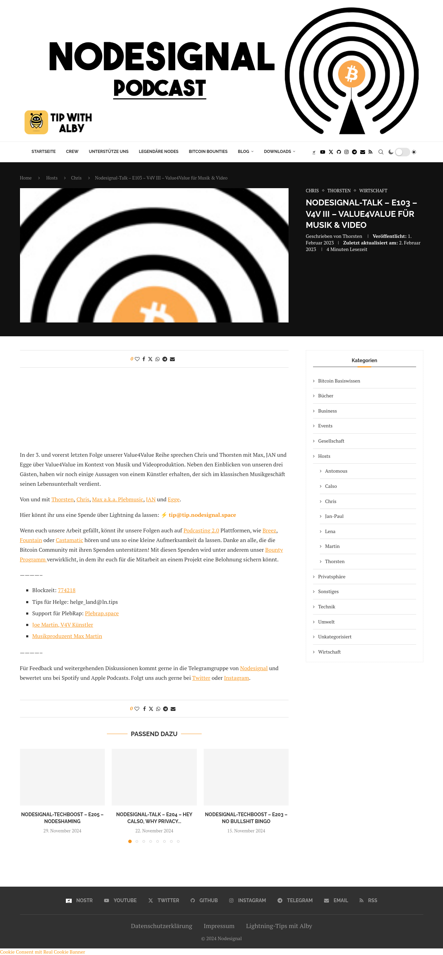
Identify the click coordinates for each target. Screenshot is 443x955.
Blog (243, 151)
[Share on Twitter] (150, 359)
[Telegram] (354, 152)
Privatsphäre (331, 576)
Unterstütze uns (109, 151)
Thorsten (352, 236)
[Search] (380, 152)
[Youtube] (322, 152)
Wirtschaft (329, 651)
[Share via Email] (172, 359)
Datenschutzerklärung (161, 926)
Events (325, 425)
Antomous (336, 470)
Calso (331, 486)
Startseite (44, 151)
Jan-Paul (334, 516)
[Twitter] (331, 152)
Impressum (219, 926)
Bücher (325, 395)
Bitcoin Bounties (208, 151)
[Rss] (370, 152)
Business (327, 410)
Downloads (277, 151)
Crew (72, 151)
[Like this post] (137, 359)
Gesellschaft (331, 440)
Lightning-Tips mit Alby (279, 926)
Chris (76, 178)
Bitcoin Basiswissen (339, 380)
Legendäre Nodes (159, 151)
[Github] (339, 152)
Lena (330, 531)
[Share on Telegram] (164, 359)
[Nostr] (314, 152)
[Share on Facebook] (143, 359)
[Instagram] (346, 152)
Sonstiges (328, 591)
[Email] (362, 152)
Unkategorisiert (335, 636)
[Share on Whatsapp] (157, 359)
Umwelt (326, 621)
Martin (332, 546)
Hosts (52, 178)
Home (26, 178)
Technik (326, 606)
